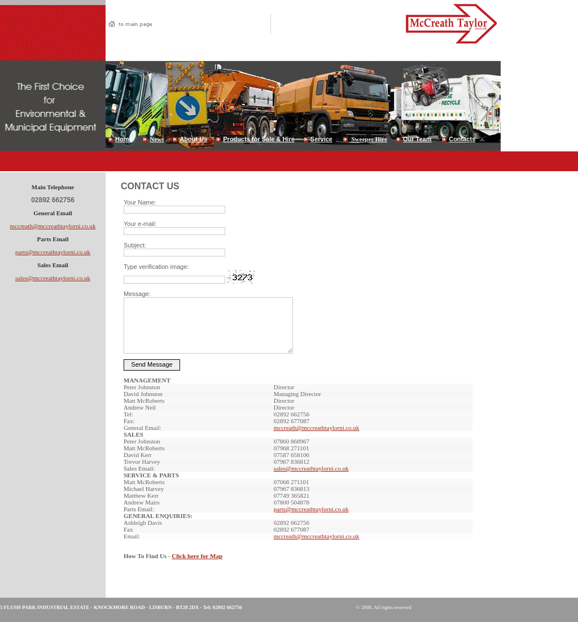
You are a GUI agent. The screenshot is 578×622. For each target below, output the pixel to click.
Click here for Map (197, 556)
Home (124, 139)
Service (321, 139)
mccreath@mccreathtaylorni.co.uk (53, 226)
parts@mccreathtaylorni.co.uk (52, 252)
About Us (193, 139)
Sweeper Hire (368, 139)
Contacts (462, 139)
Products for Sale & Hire (259, 139)
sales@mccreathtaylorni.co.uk (52, 278)
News (157, 139)
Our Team (417, 139)
